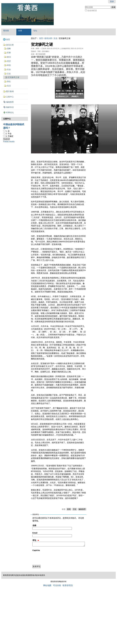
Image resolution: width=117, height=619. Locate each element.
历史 (74, 509)
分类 (20, 31)
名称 (34, 525)
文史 (55, 38)
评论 (35, 540)
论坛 (35, 31)
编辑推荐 (82, 509)
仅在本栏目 (92, 10)
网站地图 (47, 585)
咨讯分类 (48, 38)
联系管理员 (68, 585)
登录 (112, 1)
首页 (41, 38)
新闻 (69, 509)
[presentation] (54, 557)
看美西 (6, 31)
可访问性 (57, 585)
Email (34, 533)
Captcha (36, 550)
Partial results (9, 141)
